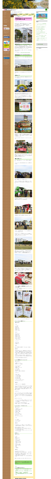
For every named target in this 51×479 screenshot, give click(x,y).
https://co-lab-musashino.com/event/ (25, 52)
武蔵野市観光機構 (40, 44)
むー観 (19, 21)
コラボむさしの (16, 478)
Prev (37, 16)
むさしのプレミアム (21, 16)
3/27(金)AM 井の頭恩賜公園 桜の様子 (40, 29)
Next (46, 16)
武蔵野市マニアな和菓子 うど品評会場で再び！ (22, 472)
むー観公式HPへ (5, 12)
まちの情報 (18, 16)
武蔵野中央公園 (24, 478)
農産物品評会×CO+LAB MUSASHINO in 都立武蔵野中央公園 (23, 19)
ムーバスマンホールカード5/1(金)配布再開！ (41, 23)
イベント (16, 16)
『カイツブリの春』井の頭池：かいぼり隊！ (41, 35)
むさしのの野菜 (20, 478)
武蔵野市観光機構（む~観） (18, 461)
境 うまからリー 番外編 (39, 30)
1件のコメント (22, 21)
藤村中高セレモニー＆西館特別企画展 (40, 36)
